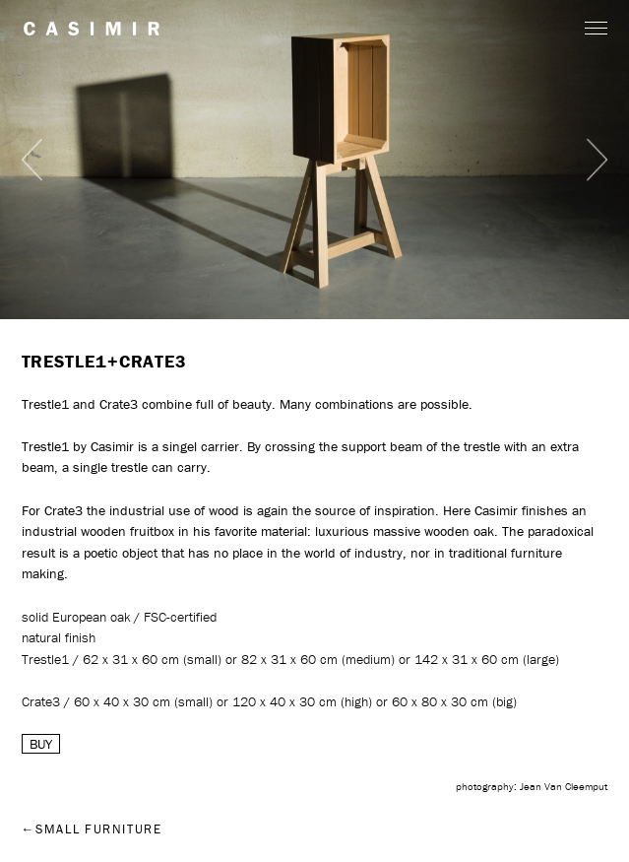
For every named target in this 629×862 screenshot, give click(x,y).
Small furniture (98, 829)
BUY (41, 744)
